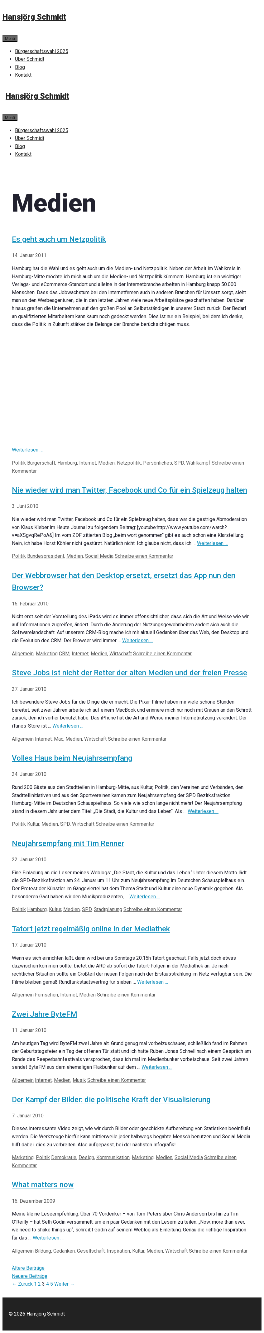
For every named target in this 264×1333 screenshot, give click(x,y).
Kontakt (23, 75)
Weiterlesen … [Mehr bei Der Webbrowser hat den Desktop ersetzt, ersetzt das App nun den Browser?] (137, 640)
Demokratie (63, 1157)
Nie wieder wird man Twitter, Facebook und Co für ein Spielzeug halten (129, 490)
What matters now (43, 1184)
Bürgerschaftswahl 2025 (41, 51)
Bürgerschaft (41, 463)
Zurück (22, 1284)
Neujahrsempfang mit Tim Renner (68, 843)
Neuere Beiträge (29, 1276)
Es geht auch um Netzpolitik (59, 239)
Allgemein (23, 654)
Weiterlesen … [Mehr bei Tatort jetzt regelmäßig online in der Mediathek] (152, 982)
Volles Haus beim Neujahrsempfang (72, 758)
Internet (87, 463)
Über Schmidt (29, 59)
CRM (64, 654)
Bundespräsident (45, 556)
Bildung (43, 1251)
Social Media (99, 556)
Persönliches (157, 463)
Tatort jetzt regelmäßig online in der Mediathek (91, 928)
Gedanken (64, 1251)
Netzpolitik (129, 463)
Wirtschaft (120, 654)
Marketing (47, 654)
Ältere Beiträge (28, 1268)
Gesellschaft (91, 1251)
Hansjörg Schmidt (34, 17)
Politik (19, 463)
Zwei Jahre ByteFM (44, 1014)
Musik (79, 1080)
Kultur (33, 824)
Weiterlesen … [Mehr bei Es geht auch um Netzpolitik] (27, 450)
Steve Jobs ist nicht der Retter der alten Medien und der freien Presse (129, 672)
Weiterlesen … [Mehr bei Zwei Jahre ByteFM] (157, 1067)
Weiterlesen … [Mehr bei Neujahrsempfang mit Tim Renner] (144, 897)
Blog (20, 67)
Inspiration (118, 1251)
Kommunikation (113, 1157)
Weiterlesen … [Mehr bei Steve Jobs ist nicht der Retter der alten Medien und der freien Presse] (67, 726)
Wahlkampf (198, 463)
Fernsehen (46, 995)
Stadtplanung (108, 909)
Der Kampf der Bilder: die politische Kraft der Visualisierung (111, 1099)
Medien (106, 463)
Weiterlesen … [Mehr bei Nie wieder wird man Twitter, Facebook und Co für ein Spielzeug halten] (212, 543)
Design (86, 1157)
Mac (58, 739)
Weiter (64, 1284)
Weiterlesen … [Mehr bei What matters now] (48, 1238)
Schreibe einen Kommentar (144, 556)
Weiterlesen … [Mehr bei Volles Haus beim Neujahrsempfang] (203, 811)
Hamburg (67, 463)
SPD (179, 463)
